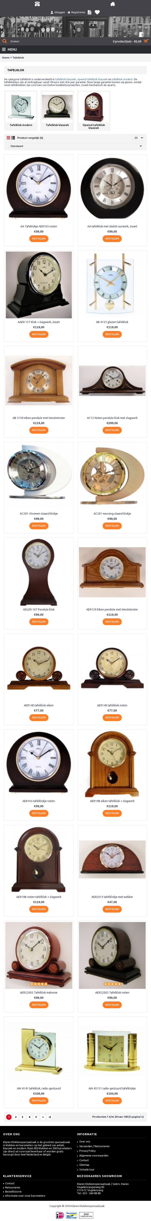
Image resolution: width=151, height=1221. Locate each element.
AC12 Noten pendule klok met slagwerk (112, 418)
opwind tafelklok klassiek (92, 79)
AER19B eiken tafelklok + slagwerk (112, 801)
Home (5, 57)
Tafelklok (18, 57)
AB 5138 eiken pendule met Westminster (39, 418)
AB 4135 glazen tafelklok (112, 322)
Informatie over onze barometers (24, 1195)
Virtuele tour (86, 1170)
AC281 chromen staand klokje (39, 513)
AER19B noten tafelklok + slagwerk (38, 897)
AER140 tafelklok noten (112, 705)
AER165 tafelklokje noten (38, 801)
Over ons (83, 1141)
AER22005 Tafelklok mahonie (38, 992)
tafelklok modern (122, 79)
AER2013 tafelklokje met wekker (112, 897)
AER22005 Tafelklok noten (112, 992)
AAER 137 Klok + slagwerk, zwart (39, 322)
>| (50, 1116)
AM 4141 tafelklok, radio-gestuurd (39, 1088)
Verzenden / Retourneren (93, 1146)
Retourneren (11, 1187)
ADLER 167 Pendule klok (39, 609)
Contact (83, 1160)
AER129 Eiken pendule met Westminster (112, 609)
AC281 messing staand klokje (112, 513)
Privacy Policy (86, 1151)
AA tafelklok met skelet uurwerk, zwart (112, 226)
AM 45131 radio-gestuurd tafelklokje (112, 1088)
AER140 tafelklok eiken (39, 705)
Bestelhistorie (12, 1191)
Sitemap (83, 1165)
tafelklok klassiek (65, 79)
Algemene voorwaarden (92, 1155)
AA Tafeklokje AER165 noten (38, 226)
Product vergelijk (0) (30, 137)
